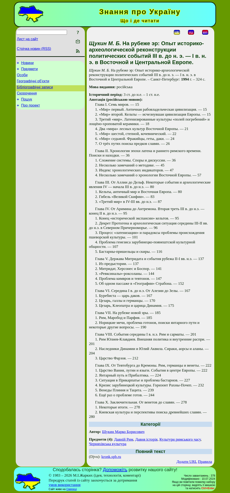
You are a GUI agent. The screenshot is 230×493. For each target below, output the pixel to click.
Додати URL (187, 461)
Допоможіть (115, 469)
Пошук (26, 104)
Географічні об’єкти (33, 84)
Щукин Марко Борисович (123, 432)
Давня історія (146, 439)
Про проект (30, 111)
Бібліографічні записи (35, 90)
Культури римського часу (180, 439)
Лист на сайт (27, 39)
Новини (27, 63)
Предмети (29, 70)
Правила (205, 461)
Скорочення (27, 97)
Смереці (71, 489)
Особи (22, 77)
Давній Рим (123, 439)
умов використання (65, 485)
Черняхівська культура (107, 444)
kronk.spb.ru (111, 457)
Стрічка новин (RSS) (34, 49)
